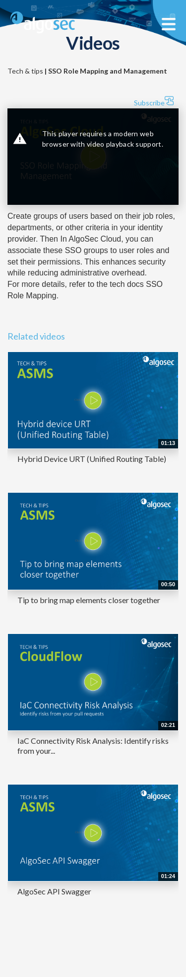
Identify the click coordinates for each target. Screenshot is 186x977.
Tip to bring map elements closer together (88, 600)
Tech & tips (87, 71)
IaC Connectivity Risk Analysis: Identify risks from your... (93, 745)
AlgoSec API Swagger (54, 891)
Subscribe (154, 101)
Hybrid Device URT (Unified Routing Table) (91, 458)
